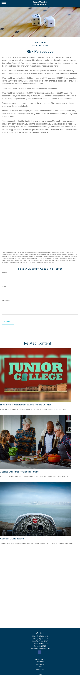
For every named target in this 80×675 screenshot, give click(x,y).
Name (4, 272)
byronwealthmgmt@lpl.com (40, 648)
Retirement (40, 662)
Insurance (40, 669)
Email (4, 286)
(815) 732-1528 (42, 639)
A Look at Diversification (12, 538)
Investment (40, 664)
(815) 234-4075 (42, 636)
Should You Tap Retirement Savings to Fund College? (25, 404)
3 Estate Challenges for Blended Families (19, 471)
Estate (40, 667)
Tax (40, 672)
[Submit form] (8, 322)
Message (6, 300)
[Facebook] (39, 652)
